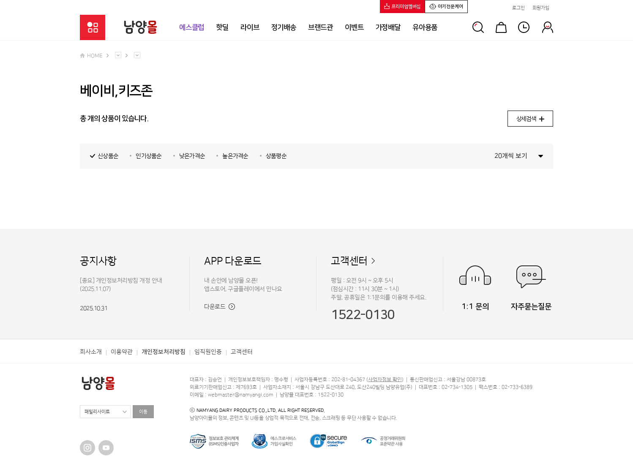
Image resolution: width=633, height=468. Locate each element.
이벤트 (354, 27)
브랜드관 (320, 27)
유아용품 (424, 27)
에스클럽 (191, 27)
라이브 (249, 27)
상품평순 (276, 156)
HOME (91, 56)
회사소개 (91, 352)
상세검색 (530, 119)
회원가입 (540, 8)
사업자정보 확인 (385, 379)
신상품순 (108, 156)
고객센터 (349, 261)
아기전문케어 (446, 6)
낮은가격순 (192, 156)
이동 (143, 411)
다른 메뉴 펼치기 (118, 55)
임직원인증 (208, 352)
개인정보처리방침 (164, 352)
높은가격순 (235, 156)
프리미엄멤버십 (402, 6)
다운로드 (219, 306)
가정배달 (388, 27)
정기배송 (283, 27)
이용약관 (122, 352)
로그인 (518, 8)
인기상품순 (149, 156)
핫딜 (222, 27)
